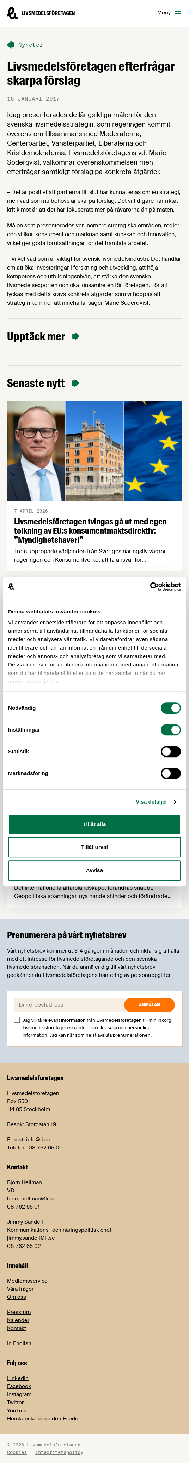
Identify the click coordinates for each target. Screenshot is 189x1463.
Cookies (17, 1452)
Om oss (16, 1297)
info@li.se (38, 1139)
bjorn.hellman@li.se (31, 1198)
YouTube (18, 1410)
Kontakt (16, 1328)
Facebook (19, 1386)
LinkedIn (18, 1378)
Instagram (19, 1394)
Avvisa (94, 870)
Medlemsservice (27, 1280)
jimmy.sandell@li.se (31, 1238)
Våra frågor (20, 1289)
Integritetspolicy (59, 1452)
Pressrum (19, 1312)
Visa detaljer (151, 802)
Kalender (18, 1320)
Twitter (15, 1402)
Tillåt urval (94, 847)
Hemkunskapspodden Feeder (43, 1418)
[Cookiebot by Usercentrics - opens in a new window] (150, 586)
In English (19, 1343)
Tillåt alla (94, 824)
